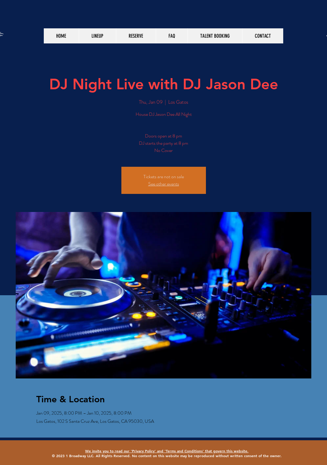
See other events (163, 183)
